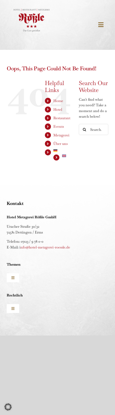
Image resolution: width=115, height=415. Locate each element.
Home (58, 100)
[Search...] (93, 129)
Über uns (60, 143)
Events (58, 126)
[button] (8, 407)
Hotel (57, 109)
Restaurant (61, 118)
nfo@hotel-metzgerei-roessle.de (45, 247)
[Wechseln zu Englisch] (67, 155)
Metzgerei (61, 135)
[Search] (84, 129)
